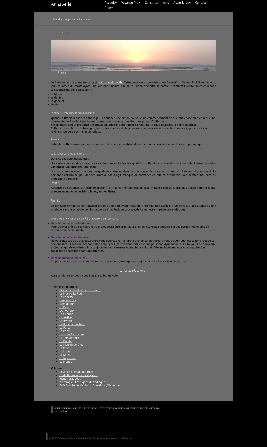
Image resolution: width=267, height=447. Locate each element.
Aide (109, 7)
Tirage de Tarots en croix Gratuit (80, 290)
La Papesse (66, 297)
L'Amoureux (66, 310)
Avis (166, 2)
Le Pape (64, 307)
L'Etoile (64, 348)
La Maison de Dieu (71, 344)
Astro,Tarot (181, 2)
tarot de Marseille (111, 82)
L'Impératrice (67, 300)
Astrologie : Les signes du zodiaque (82, 382)
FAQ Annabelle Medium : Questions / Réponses (90, 385)
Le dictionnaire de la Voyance (78, 375)
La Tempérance (69, 338)
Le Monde (65, 361)
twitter (58, 425)
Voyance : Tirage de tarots (76, 372)
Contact (200, 2)
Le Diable (65, 341)
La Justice (65, 317)
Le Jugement (67, 358)
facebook (53, 425)
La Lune (64, 351)
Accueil (111, 2)
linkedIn (63, 425)
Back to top (227, 390)
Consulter (151, 2)
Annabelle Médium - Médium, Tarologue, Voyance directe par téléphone (95, 438)
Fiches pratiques (70, 378)
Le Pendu (65, 331)
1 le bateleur (85, 19)
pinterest (68, 425)
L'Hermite (65, 321)
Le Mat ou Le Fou (70, 293)
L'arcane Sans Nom (71, 334)
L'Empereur (66, 304)
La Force (64, 327)
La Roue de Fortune (72, 324)
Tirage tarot (69, 19)
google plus (48, 425)
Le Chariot (66, 314)
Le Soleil (65, 355)
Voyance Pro (130, 2)
